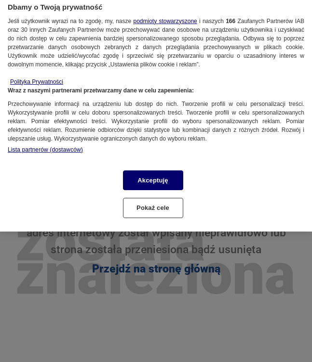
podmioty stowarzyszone (165, 15)
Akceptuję (152, 174)
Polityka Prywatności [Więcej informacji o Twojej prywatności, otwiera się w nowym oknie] (36, 76)
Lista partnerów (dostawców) (45, 144)
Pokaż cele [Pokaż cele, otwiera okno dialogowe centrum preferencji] (152, 202)
